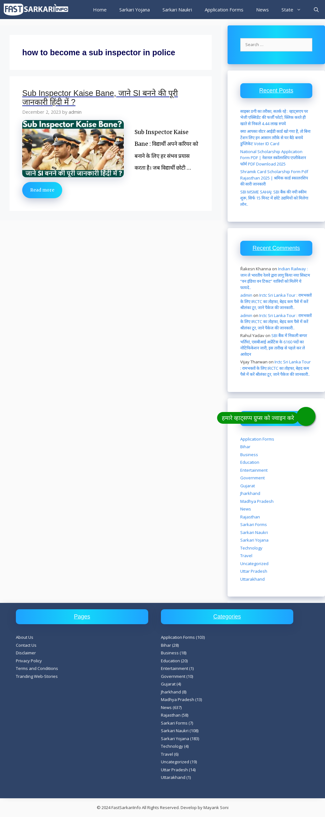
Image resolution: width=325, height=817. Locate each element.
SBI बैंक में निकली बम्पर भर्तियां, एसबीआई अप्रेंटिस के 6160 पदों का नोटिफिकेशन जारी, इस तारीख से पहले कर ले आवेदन (273, 345)
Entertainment (254, 470)
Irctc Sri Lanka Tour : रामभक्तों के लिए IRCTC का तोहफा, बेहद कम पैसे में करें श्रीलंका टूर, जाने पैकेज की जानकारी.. (276, 301)
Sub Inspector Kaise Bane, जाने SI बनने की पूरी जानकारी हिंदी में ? (100, 97)
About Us (24, 637)
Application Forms (224, 9)
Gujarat (247, 486)
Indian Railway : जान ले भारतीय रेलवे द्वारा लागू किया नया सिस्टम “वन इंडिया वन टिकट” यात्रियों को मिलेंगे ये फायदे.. (275, 278)
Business (249, 454)
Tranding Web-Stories (37, 676)
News (262, 9)
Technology (251, 548)
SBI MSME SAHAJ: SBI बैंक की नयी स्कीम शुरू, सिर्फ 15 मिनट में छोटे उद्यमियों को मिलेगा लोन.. (274, 198)
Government (252, 478)
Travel (246, 555)
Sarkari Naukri (177, 9)
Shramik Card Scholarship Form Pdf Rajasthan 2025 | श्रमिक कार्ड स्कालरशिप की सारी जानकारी (274, 178)
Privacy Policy (29, 661)
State (295, 9)
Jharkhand (250, 493)
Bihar (245, 446)
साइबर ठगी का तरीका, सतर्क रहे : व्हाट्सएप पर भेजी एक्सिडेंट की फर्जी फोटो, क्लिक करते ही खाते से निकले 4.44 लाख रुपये (274, 117)
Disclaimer (26, 653)
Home (100, 9)
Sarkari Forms (253, 524)
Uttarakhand (252, 579)
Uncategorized (254, 563)
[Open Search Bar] (316, 9)
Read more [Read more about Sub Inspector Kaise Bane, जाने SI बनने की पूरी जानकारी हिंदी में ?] (42, 190)
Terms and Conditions (37, 668)
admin (246, 295)
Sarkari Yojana (134, 9)
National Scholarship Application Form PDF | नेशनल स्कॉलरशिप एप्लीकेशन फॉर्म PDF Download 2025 (273, 158)
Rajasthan (250, 517)
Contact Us (26, 645)
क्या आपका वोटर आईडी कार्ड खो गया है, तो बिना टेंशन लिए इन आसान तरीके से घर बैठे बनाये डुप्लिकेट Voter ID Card (275, 137)
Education (249, 462)
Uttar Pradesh (253, 571)
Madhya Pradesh (257, 501)
